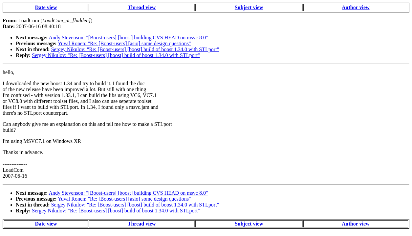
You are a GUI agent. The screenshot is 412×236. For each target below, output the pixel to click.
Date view (46, 7)
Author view (356, 7)
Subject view (249, 7)
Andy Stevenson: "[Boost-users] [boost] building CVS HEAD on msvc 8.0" (128, 37)
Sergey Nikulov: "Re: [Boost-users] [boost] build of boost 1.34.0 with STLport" (135, 49)
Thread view (142, 7)
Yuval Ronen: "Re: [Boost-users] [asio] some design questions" (124, 43)
